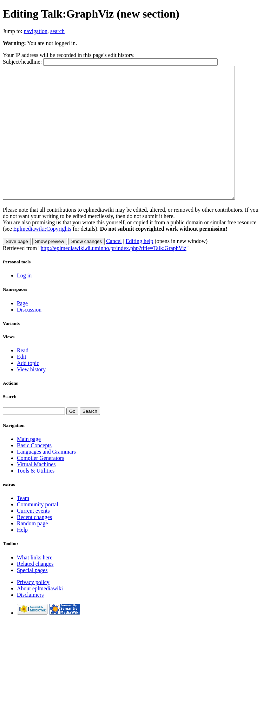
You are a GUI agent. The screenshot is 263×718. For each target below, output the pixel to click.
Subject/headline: (22, 62)
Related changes (35, 590)
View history (31, 396)
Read (22, 377)
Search (10, 422)
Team (23, 524)
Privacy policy (33, 608)
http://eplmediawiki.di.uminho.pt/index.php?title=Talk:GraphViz (113, 274)
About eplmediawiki (40, 615)
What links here (34, 584)
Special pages (32, 597)
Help (22, 556)
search (57, 31)
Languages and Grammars (46, 478)
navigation (36, 31)
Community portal (37, 531)
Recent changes (34, 543)
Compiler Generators (40, 484)
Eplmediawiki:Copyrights (42, 255)
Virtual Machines (36, 491)
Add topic (28, 389)
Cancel (113, 267)
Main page (29, 465)
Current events (33, 537)
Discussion (29, 336)
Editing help (139, 267)
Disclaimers (30, 621)
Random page (32, 550)
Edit (21, 383)
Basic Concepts (34, 472)
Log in (24, 302)
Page (22, 330)
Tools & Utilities (35, 497)
